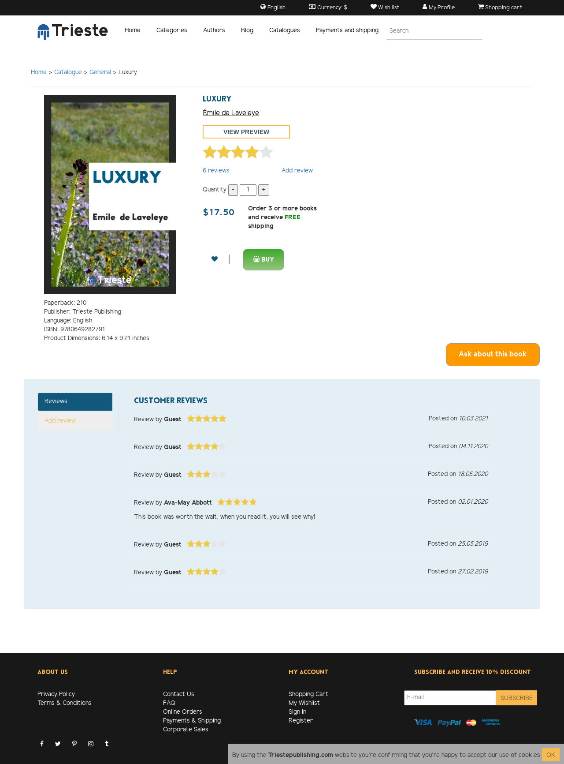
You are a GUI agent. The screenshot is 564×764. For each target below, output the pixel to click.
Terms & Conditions (64, 703)
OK (550, 755)
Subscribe (517, 698)
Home (133, 30)
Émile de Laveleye (231, 113)
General (100, 72)
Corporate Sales (185, 730)
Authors (214, 30)
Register (301, 721)
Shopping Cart (308, 694)
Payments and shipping (347, 30)
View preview (246, 131)
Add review (297, 171)
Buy (263, 259)
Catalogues (284, 30)
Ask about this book (493, 354)
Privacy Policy (56, 694)
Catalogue (68, 72)
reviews (216, 171)
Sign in (297, 712)
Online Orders (182, 712)
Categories (171, 30)
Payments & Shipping (192, 721)
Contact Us (178, 694)
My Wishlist (304, 703)
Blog (247, 30)
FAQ (169, 703)
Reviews (56, 401)
